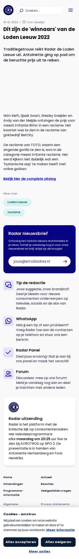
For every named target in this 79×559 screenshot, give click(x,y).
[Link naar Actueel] (58, 477)
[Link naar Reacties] (58, 484)
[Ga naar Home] (8, 10)
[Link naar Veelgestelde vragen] (58, 493)
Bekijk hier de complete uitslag (29, 178)
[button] (71, 10)
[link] (17, 202)
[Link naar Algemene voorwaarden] (20, 506)
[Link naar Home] (20, 477)
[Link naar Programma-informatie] (20, 493)
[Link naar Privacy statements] (58, 506)
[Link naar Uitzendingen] (20, 484)
